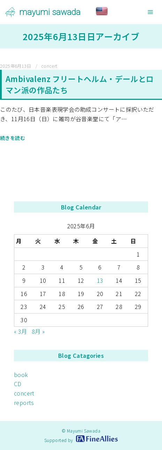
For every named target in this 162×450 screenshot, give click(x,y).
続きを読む (12, 137)
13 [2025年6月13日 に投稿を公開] (100, 280)
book (21, 374)
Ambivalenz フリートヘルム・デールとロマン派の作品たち (80, 84)
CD (18, 383)
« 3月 (20, 331)
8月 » (38, 331)
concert (49, 66)
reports (24, 402)
